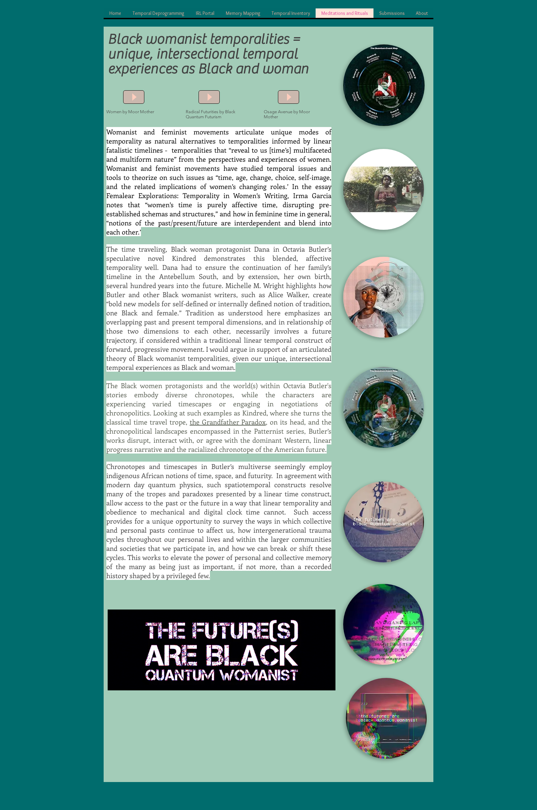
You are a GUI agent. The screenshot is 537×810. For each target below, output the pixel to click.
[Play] (133, 97)
